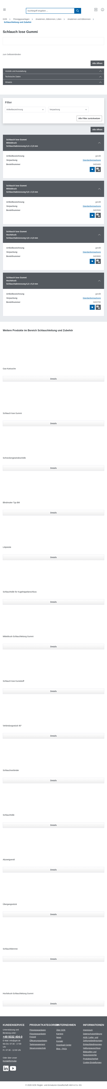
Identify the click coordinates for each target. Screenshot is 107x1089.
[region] (53, 41)
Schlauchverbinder (11, 770)
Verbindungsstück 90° (12, 726)
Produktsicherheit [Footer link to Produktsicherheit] (90, 1059)
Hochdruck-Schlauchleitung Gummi (18, 993)
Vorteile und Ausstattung (15, 71)
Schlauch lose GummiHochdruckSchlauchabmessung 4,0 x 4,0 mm (22, 234)
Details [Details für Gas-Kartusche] (53, 379)
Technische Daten (13, 76)
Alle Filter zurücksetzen (89, 118)
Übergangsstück (10, 904)
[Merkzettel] (96, 9)
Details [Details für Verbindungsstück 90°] (53, 736)
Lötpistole (7, 547)
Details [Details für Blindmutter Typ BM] (53, 513)
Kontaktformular (9, 1061)
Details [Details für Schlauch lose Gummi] (53, 423)
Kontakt (59, 1041)
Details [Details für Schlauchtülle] (53, 825)
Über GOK (60, 1030)
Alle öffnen (97, 63)
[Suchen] (77, 11)
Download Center (63, 1045)
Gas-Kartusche (9, 369)
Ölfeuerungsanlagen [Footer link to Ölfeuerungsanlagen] (38, 1040)
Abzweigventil (9, 859)
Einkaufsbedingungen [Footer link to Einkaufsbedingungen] (92, 1044)
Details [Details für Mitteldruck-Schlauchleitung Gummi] (53, 646)
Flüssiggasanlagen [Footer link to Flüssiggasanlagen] (38, 1030)
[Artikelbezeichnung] (25, 109)
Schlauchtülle (8, 815)
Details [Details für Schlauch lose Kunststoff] (53, 691)
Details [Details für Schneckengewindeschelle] (53, 468)
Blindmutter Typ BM (11, 502)
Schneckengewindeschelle (14, 458)
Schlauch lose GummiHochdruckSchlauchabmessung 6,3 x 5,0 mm (22, 280)
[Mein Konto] (102, 10)
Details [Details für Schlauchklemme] (53, 959)
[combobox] (50, 11)
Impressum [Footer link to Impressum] (88, 1030)
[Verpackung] (68, 109)
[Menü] (4, 9)
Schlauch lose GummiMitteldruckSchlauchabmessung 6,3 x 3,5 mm (22, 142)
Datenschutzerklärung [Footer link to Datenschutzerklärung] (92, 1034)
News (58, 1037)
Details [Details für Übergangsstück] (53, 914)
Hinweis (8, 82)
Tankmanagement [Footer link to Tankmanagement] (37, 1044)
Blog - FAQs (61, 1049)
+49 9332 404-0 (12, 1036)
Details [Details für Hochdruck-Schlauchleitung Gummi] (53, 1004)
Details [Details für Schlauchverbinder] (53, 780)
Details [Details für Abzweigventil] (53, 870)
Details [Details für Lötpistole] (53, 557)
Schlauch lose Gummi (12, 413)
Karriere (59, 1034)
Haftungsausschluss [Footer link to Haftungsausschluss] (91, 1048)
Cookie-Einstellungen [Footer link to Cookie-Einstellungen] (92, 1062)
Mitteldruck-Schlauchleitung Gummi (18, 636)
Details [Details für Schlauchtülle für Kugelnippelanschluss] (53, 602)
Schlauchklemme (10, 949)
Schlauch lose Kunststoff (13, 681)
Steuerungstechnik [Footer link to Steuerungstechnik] (38, 1048)
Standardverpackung (92, 160)
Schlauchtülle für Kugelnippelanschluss (20, 592)
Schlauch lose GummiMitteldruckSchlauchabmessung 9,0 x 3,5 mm (22, 189)
